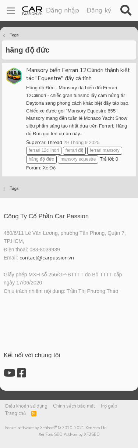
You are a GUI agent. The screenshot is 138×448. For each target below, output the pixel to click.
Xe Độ (49, 168)
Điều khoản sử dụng (26, 406)
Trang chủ (15, 413)
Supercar (36, 142)
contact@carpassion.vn (47, 257)
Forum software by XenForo (56, 428)
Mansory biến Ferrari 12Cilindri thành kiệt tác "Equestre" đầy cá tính (78, 74)
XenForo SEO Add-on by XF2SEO (69, 434)
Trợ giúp (108, 406)
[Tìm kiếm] (126, 10)
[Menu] (10, 10)
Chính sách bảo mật (74, 406)
